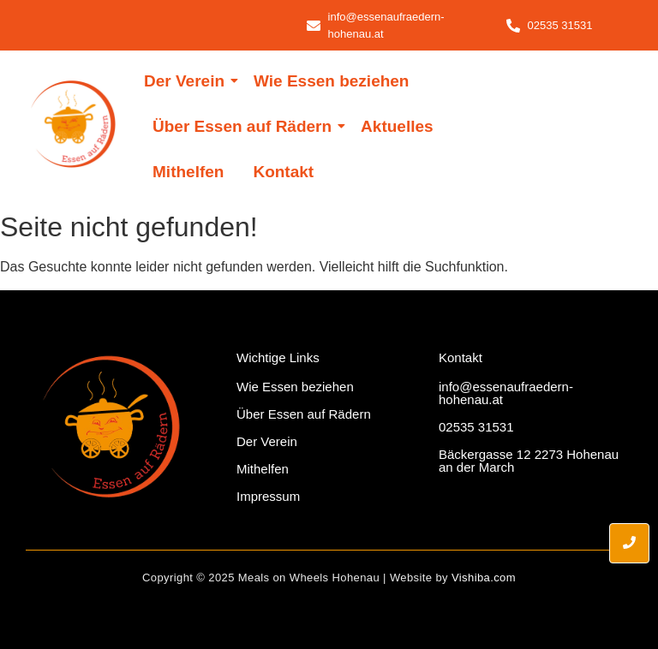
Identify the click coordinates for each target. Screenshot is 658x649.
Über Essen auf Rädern (245, 126)
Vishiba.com (484, 577)
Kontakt (283, 172)
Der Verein (187, 81)
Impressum (268, 496)
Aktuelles (397, 126)
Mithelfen (188, 172)
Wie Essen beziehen (331, 81)
